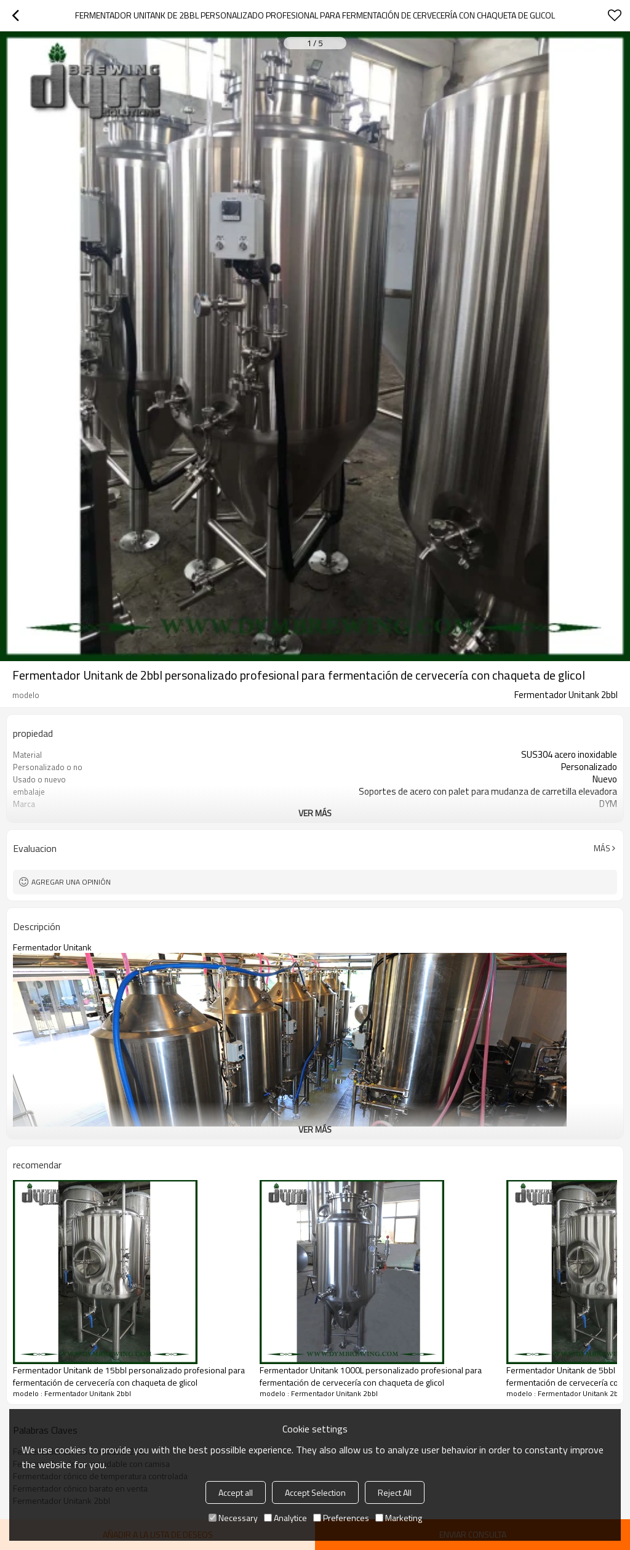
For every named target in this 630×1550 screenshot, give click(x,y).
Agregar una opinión (71, 882)
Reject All (395, 1492)
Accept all (235, 1492)
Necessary (233, 1517)
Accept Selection (315, 1492)
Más (602, 848)
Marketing (398, 1517)
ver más (315, 812)
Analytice (285, 1517)
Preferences (341, 1517)
